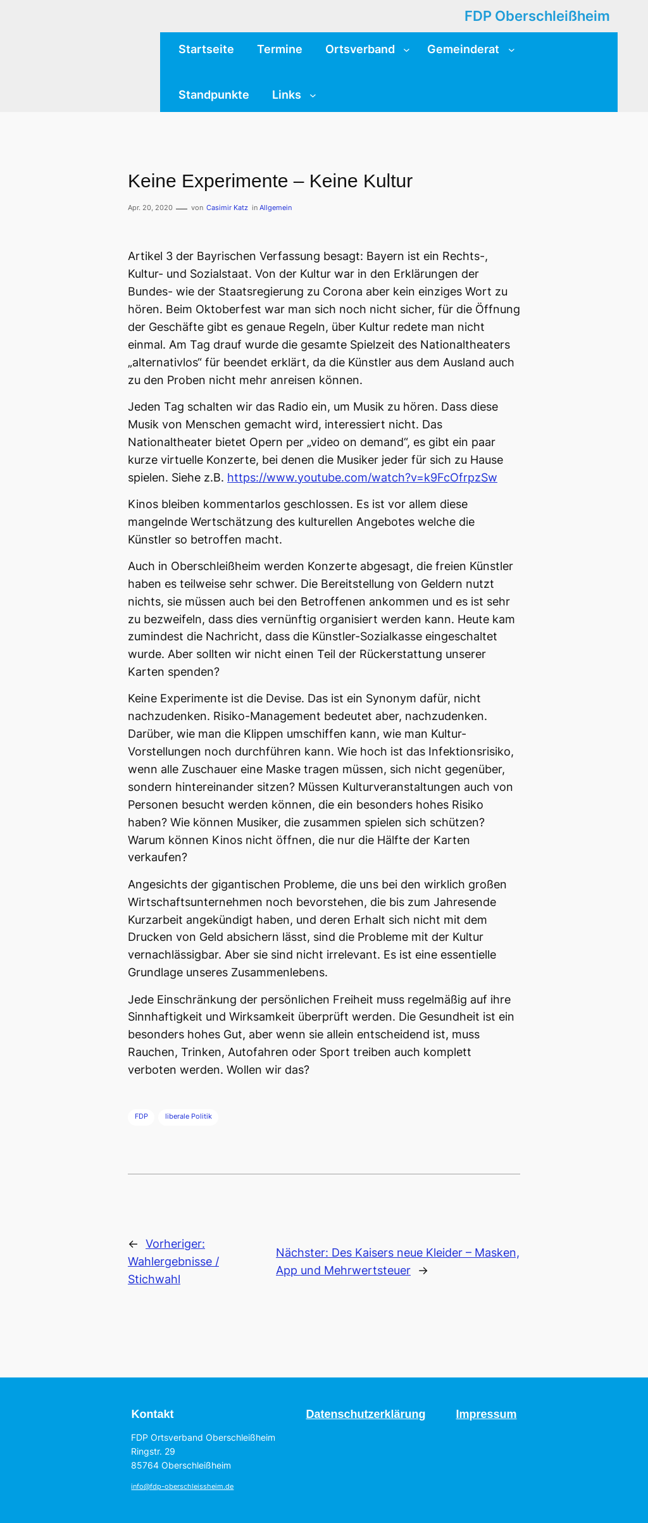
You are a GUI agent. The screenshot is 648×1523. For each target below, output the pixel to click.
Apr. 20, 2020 (150, 208)
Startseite (206, 49)
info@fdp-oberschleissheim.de (182, 1487)
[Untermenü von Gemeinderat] (511, 49)
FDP (141, 1116)
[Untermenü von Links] (312, 94)
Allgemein (275, 208)
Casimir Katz (227, 208)
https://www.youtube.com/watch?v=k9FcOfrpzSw (362, 477)
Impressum (486, 1414)
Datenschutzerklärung (365, 1414)
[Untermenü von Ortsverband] (406, 49)
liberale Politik (188, 1116)
